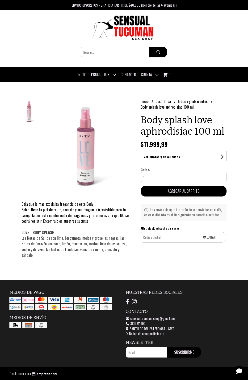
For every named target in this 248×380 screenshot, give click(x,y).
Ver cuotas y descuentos (162, 156)
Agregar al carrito (184, 191)
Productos (103, 75)
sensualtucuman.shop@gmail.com (151, 318)
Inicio (81, 74)
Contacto (128, 74)
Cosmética (164, 101)
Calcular (209, 237)
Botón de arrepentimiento (145, 333)
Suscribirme (184, 352)
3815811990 (136, 323)
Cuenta (150, 75)
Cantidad (145, 169)
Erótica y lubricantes (193, 101)
